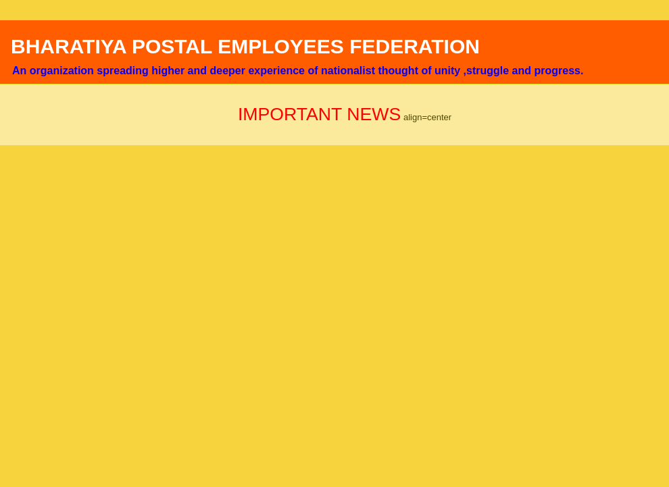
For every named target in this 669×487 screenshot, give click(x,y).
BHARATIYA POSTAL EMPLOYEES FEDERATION (245, 46)
